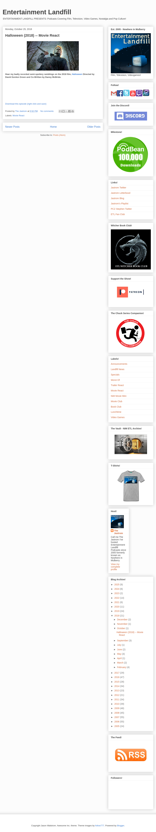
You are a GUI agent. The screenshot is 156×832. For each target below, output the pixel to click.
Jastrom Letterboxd (120, 193)
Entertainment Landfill (37, 12)
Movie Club (116, 401)
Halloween (77, 74)
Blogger (120, 825)
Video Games (118, 417)
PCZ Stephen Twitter (121, 209)
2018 (117, 615)
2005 (117, 726)
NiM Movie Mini (118, 396)
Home (53, 126)
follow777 (99, 825)
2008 (117, 713)
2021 (117, 602)
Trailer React (117, 385)
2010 (117, 704)
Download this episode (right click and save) (25, 104)
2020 (117, 606)
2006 (117, 721)
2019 (117, 611)
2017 (117, 672)
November (122, 624)
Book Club (116, 406)
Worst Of (115, 380)
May (119, 654)
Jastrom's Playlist (119, 203)
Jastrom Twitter (118, 187)
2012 (117, 695)
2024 (117, 589)
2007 (117, 717)
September (123, 640)
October (121, 628)
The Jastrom (118, 532)
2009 (117, 708)
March (120, 662)
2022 (117, 598)
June (120, 649)
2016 (117, 677)
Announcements (119, 364)
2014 (117, 686)
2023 (117, 593)
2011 (117, 699)
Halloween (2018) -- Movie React (32, 35)
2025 (117, 584)
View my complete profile (115, 567)
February (122, 667)
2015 (117, 681)
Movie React (18, 115)
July (119, 645)
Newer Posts (12, 126)
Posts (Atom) (59, 135)
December (122, 619)
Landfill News (117, 369)
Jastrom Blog (117, 198)
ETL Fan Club (118, 214)
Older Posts (93, 126)
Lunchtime (116, 412)
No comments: (47, 111)
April (119, 658)
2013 (117, 690)
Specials (115, 374)
